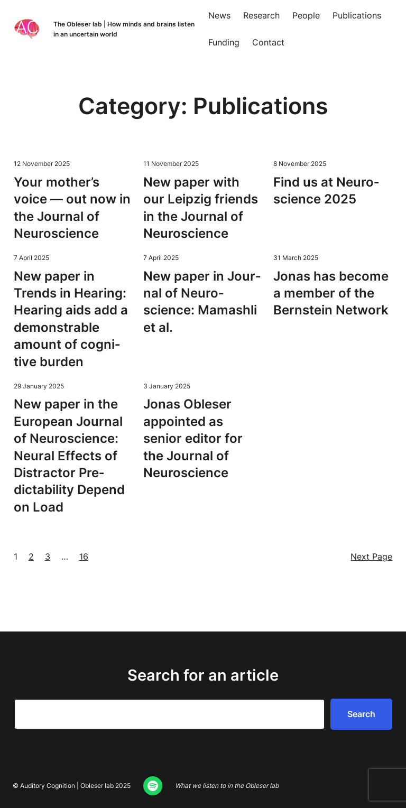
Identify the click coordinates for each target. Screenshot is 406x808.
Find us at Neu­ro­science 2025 (326, 190)
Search (361, 714)
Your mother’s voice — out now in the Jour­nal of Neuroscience (72, 207)
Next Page (371, 556)
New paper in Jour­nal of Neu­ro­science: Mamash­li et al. (202, 301)
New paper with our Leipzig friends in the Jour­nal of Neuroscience (200, 207)
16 (83, 556)
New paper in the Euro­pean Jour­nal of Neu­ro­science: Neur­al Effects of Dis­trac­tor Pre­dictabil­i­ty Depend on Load (69, 455)
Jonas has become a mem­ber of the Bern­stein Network (331, 293)
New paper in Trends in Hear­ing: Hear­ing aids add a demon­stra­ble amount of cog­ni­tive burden (71, 318)
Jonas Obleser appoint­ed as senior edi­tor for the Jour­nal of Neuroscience (193, 438)
